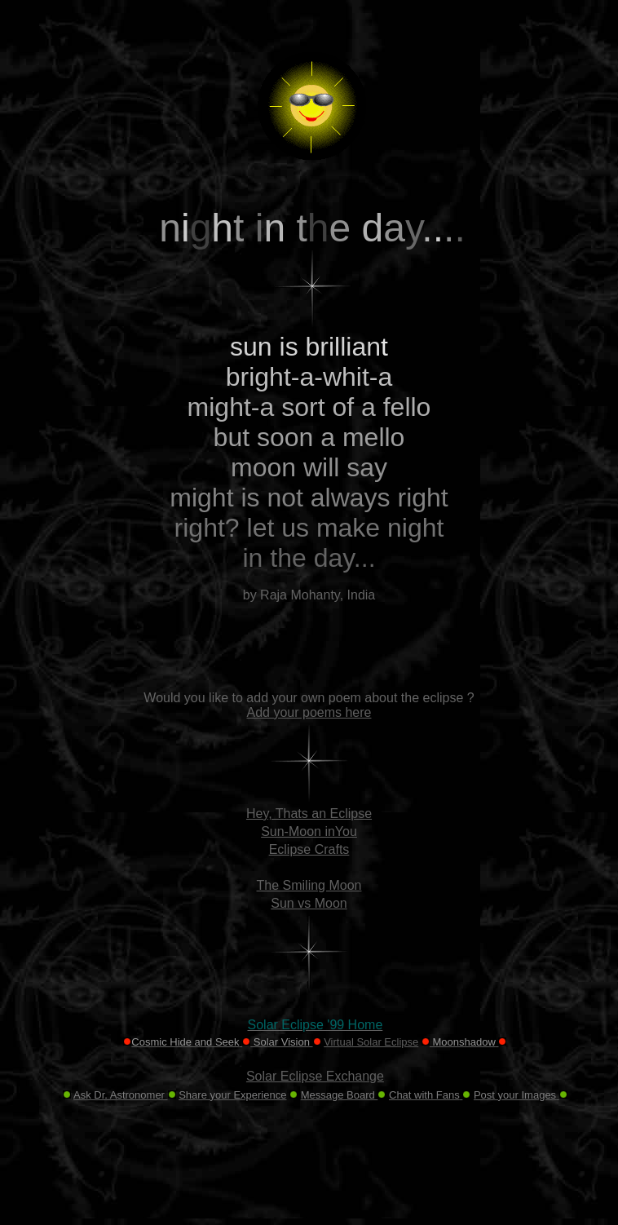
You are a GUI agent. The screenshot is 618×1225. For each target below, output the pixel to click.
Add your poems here (309, 712)
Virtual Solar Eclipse (371, 1042)
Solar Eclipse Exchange (315, 1076)
